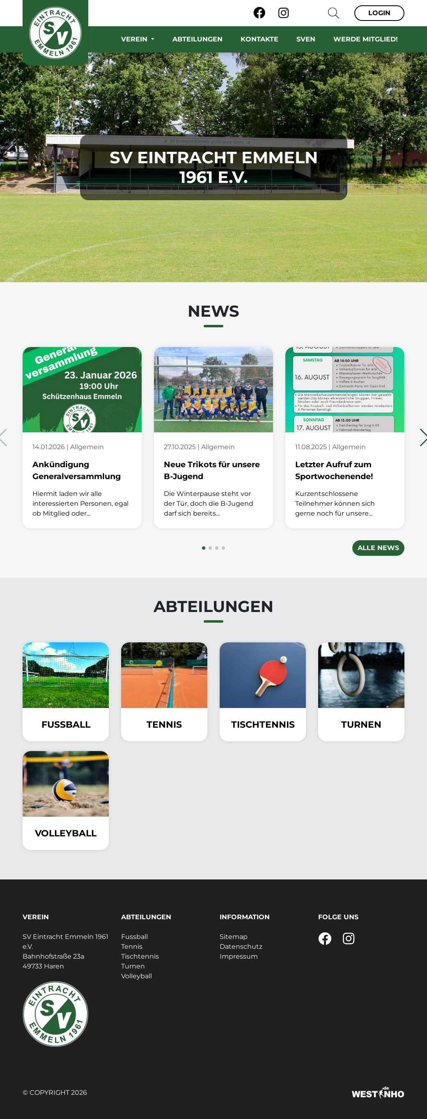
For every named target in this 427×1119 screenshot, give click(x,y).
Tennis (131, 946)
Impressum (239, 956)
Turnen (133, 966)
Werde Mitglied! (365, 39)
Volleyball (136, 976)
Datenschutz (241, 946)
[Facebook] (259, 13)
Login (379, 13)
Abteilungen (197, 39)
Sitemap (234, 937)
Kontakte (259, 39)
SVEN (305, 39)
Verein (135, 39)
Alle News (378, 548)
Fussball (134, 937)
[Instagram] (283, 13)
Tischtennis (140, 956)
